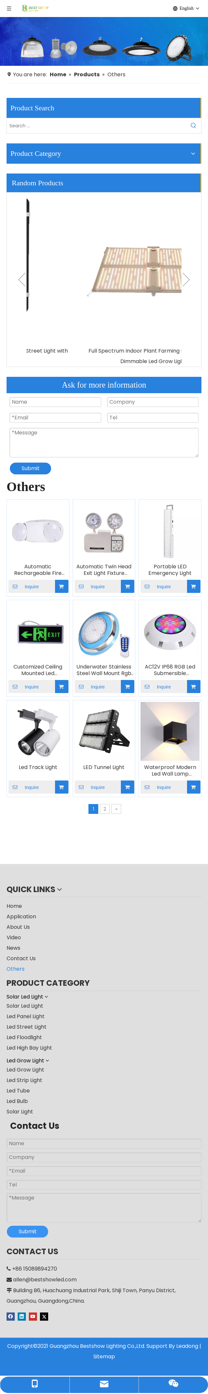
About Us (18, 927)
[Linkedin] (22, 1316)
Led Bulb (17, 1101)
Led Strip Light (24, 1080)
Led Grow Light (25, 1069)
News (13, 948)
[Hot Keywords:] (193, 125)
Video (14, 937)
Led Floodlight (24, 1037)
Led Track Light (38, 767)
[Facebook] (11, 1316)
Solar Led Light (25, 1006)
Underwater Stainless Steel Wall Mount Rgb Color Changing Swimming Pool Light (103, 670)
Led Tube (18, 1090)
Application (21, 916)
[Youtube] (33, 1316)
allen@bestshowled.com (45, 1279)
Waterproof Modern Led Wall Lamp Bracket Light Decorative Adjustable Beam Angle (170, 770)
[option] (104, 280)
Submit (31, 468)
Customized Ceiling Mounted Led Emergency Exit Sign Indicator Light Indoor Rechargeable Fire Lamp (37, 670)
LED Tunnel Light (103, 767)
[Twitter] (44, 1316)
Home (14, 906)
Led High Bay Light (29, 1048)
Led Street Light (27, 1027)
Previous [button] (21, 279)
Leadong (187, 1346)
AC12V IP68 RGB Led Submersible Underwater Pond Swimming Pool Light (170, 670)
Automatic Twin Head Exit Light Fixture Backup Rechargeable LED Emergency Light (104, 570)
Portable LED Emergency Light (170, 570)
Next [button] (186, 279)
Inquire (24, 586)
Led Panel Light (26, 1016)
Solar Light (20, 1111)
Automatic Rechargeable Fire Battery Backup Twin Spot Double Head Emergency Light (38, 570)
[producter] (104, 41)
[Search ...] (96, 125)
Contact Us (21, 958)
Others (16, 969)
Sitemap (104, 1356)
